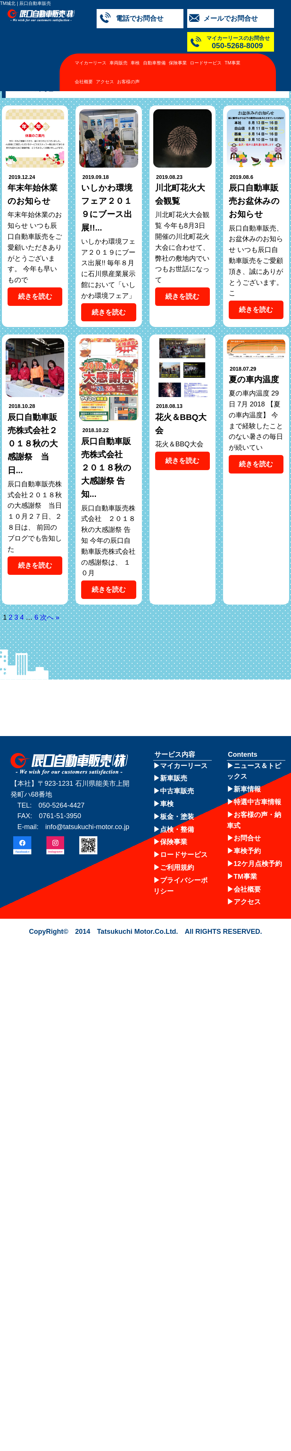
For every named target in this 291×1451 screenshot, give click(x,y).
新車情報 (247, 789)
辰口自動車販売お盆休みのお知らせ (254, 201)
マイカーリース (90, 63)
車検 (135, 63)
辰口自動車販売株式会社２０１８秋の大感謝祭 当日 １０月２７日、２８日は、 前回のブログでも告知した (35, 516)
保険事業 (178, 63)
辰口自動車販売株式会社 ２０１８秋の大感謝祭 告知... (106, 468)
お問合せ (247, 838)
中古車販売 (177, 791)
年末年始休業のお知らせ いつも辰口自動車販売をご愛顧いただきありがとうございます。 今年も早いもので (35, 247)
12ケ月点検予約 (258, 864)
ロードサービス (206, 63)
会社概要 (84, 81)
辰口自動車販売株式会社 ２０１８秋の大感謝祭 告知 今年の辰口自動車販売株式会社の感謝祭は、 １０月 (108, 540)
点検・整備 (177, 829)
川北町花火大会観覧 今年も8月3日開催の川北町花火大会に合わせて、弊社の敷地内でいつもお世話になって (182, 247)
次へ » (49, 617)
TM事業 (232, 63)
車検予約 (247, 851)
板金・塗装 (177, 816)
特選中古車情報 (257, 802)
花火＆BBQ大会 (179, 444)
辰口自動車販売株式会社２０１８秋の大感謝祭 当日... (33, 443)
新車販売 (173, 778)
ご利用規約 (177, 867)
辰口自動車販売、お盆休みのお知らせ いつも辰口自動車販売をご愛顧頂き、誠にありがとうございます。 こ (256, 261)
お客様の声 (128, 81)
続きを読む (35, 296)
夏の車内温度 (254, 379)
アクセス (105, 81)
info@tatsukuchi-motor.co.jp (87, 827)
